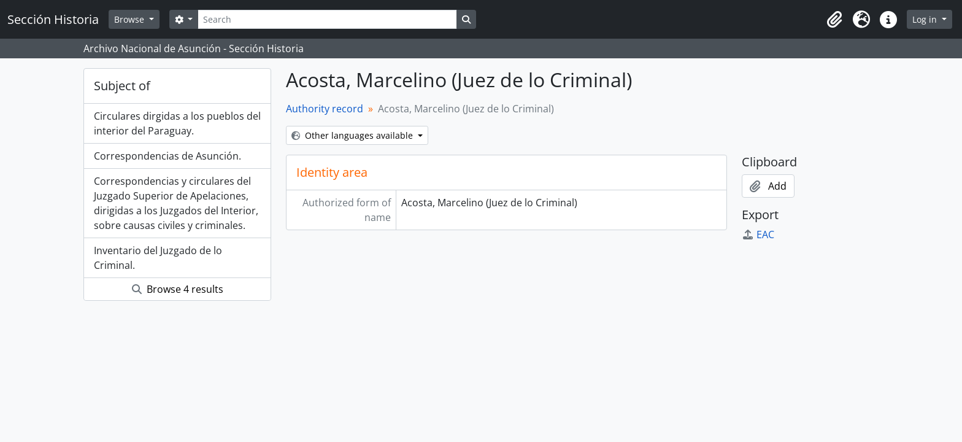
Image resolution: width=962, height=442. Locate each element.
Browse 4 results (177, 289)
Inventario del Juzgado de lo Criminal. (158, 258)
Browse (130, 19)
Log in (925, 19)
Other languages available (353, 135)
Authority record (324, 108)
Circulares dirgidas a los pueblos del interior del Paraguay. (177, 123)
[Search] (327, 19)
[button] (834, 19)
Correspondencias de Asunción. (167, 156)
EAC (758, 234)
